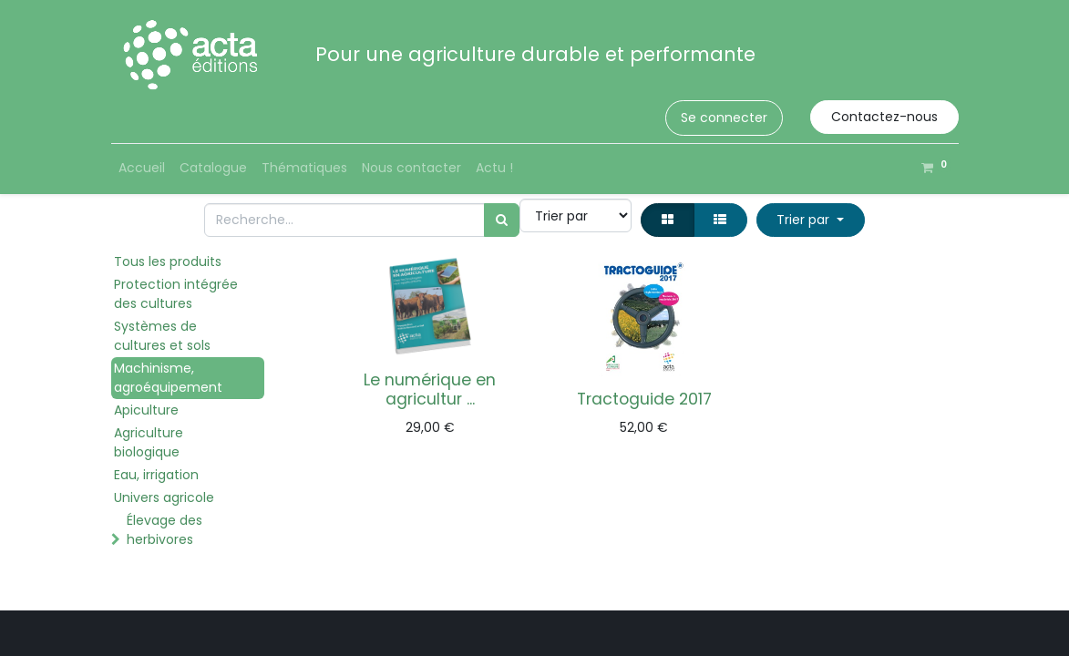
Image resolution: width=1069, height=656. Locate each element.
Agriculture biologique (148, 442)
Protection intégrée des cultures (176, 294)
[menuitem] (141, 168)
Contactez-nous (884, 117)
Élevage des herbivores (164, 529)
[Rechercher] (501, 220)
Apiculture (146, 410)
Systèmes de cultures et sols (162, 335)
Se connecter (724, 117)
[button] (810, 220)
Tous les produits (167, 261)
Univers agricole (164, 497)
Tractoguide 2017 (644, 399)
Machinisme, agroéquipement (168, 377)
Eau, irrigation (156, 475)
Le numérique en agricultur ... (430, 389)
